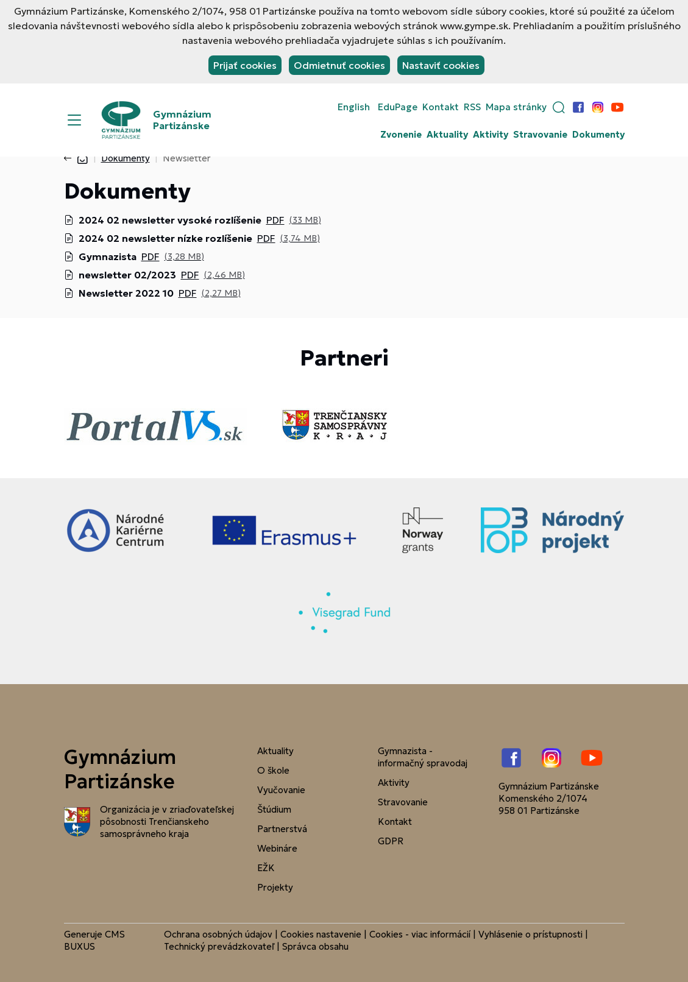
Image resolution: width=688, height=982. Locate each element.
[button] (559, 107)
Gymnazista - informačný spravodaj (422, 757)
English (354, 107)
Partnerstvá (282, 829)
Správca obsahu (315, 946)
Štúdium (274, 809)
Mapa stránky (516, 107)
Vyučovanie (281, 790)
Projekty (275, 887)
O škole (273, 770)
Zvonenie (401, 134)
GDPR (390, 841)
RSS (472, 107)
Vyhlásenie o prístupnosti (530, 934)
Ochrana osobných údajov (218, 934)
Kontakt (440, 107)
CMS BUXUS (94, 940)
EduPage (397, 107)
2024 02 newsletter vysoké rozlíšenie (170, 220)
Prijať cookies (245, 65)
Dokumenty (598, 134)
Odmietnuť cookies (339, 65)
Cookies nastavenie (320, 934)
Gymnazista (108, 256)
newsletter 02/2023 (127, 275)
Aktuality (447, 134)
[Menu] (74, 120)
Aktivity (490, 134)
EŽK (266, 868)
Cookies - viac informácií (419, 934)
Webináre (277, 848)
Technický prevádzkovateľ (219, 946)
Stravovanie (540, 134)
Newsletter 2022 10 (126, 293)
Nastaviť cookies (441, 65)
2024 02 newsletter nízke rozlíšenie (165, 238)
